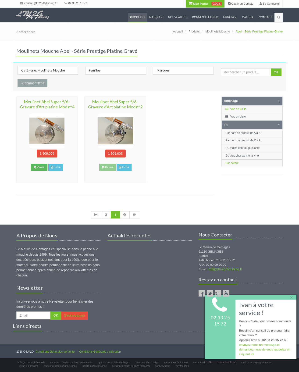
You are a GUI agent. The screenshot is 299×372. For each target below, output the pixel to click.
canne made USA (202, 362)
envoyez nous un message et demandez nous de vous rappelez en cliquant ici (264, 350)
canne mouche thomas (176, 362)
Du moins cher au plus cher (243, 148)
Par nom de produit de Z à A (243, 140)
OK (276, 72)
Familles (94, 70)
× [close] (290, 296)
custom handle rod (226, 362)
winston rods (182, 366)
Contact (265, 17)
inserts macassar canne (94, 366)
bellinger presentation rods (31, 362)
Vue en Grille (235, 109)
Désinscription (74, 315)
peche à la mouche (29, 366)
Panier (39, 167)
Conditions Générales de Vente (55, 351)
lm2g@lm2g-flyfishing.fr (225, 269)
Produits (137, 17)
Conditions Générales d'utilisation (100, 351)
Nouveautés (178, 17)
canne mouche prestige (147, 362)
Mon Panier (205, 3)
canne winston (162, 366)
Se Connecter (270, 3)
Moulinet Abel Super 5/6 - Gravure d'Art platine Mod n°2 (115, 104)
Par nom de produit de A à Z (243, 133)
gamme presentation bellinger (114, 362)
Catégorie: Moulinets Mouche (43, 70)
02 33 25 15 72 (75, 3)
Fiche (56, 167)
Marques (156, 17)
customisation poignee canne (256, 362)
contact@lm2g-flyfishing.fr (38, 3)
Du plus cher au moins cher (243, 155)
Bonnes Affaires (205, 17)
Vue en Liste (235, 116)
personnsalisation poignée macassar (131, 366)
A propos (230, 17)
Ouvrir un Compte (240, 3)
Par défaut (232, 163)
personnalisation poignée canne (60, 366)
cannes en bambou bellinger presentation (71, 362)
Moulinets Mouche (217, 31)
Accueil (178, 31)
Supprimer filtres (32, 83)
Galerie (248, 17)
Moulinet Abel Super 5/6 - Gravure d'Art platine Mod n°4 (47, 104)
